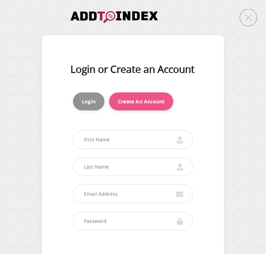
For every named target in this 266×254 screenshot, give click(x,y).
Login (89, 101)
